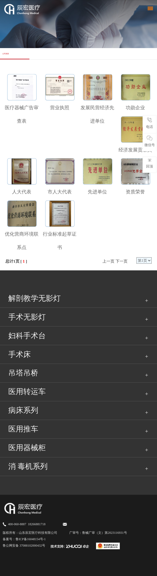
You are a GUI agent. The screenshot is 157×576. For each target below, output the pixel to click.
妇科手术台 (27, 336)
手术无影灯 (27, 317)
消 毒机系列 (28, 466)
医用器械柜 (27, 447)
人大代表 (21, 191)
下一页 (122, 261)
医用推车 (23, 429)
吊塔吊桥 (23, 373)
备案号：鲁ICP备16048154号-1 (24, 539)
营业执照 (59, 107)
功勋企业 (135, 107)
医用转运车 (27, 391)
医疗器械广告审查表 (22, 114)
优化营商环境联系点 (22, 240)
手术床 (19, 354)
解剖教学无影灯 (34, 298)
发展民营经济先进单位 (97, 114)
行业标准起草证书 (59, 240)
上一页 (108, 261)
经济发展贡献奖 (135, 150)
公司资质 (5, 54)
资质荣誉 (135, 191)
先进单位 (97, 191)
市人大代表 (60, 191)
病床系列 (23, 410)
